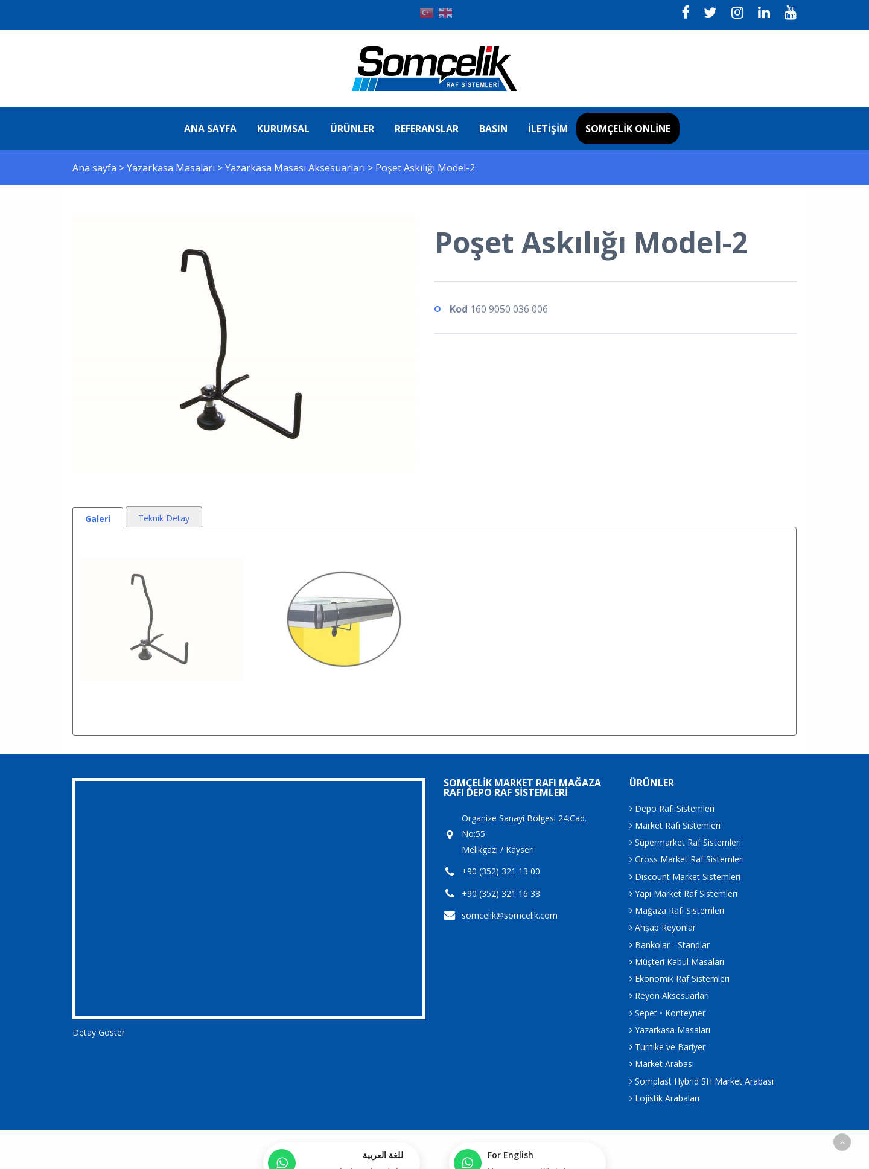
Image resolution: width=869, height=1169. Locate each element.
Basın (493, 128)
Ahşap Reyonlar (662, 927)
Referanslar (427, 128)
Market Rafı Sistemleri (675, 825)
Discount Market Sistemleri (684, 876)
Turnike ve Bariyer (667, 1047)
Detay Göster (98, 1032)
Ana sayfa (210, 128)
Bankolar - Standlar (669, 945)
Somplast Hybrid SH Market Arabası (701, 1081)
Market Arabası (661, 1063)
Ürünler (352, 128)
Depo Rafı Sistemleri (672, 808)
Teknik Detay (163, 518)
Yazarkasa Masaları (172, 167)
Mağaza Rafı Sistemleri (676, 910)
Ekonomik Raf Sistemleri (679, 978)
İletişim (548, 128)
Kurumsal (283, 128)
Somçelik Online (627, 128)
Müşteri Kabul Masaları (676, 961)
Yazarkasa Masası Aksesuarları (296, 167)
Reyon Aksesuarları (669, 995)
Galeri (97, 518)
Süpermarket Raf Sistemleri (685, 842)
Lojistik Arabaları (664, 1098)
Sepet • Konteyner (667, 1013)
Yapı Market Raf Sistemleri (683, 893)
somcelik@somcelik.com (510, 915)
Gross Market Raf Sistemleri (686, 859)
